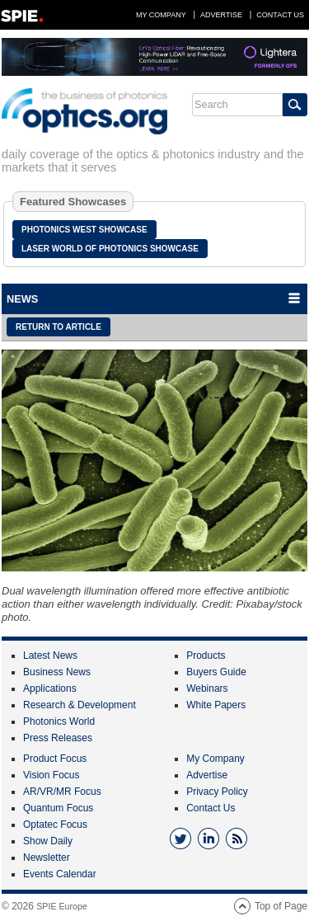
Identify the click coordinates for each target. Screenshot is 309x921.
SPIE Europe (61, 906)
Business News (57, 672)
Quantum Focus (58, 808)
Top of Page (281, 906)
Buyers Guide (216, 672)
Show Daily (48, 841)
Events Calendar (59, 874)
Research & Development (79, 705)
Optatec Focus (55, 824)
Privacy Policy (217, 791)
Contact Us (280, 15)
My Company (161, 15)
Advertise (221, 15)
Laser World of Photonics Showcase (110, 248)
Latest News (50, 655)
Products (205, 655)
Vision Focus (51, 775)
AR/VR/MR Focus (62, 791)
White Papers (216, 705)
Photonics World (59, 721)
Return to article (58, 326)
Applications (50, 688)
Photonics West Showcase (84, 229)
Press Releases (57, 738)
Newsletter (46, 857)
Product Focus (55, 758)
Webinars (206, 688)
